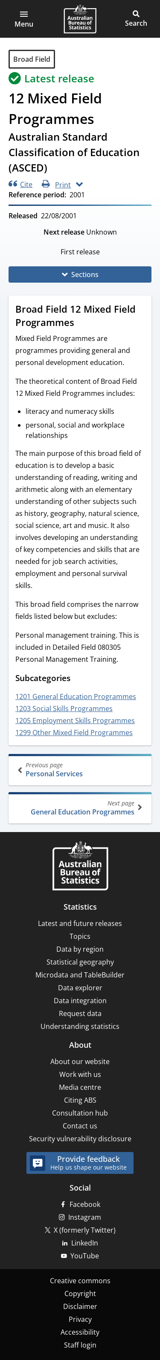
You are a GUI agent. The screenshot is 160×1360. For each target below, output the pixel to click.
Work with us (80, 1074)
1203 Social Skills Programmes (64, 708)
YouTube (84, 1255)
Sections (85, 274)
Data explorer (80, 987)
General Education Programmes (79, 808)
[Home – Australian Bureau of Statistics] (80, 867)
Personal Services (81, 769)
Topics (80, 936)
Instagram (84, 1217)
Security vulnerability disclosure (80, 1138)
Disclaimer (80, 1306)
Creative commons (80, 1280)
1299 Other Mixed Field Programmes (74, 732)
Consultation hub (80, 1113)
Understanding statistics (80, 1026)
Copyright (80, 1293)
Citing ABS (80, 1100)
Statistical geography (80, 962)
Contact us (80, 1126)
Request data (80, 1013)
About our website (80, 1061)
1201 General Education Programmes (75, 696)
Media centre (80, 1087)
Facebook (85, 1204)
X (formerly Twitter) (85, 1230)
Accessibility (80, 1332)
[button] (24, 18)
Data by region (80, 949)
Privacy (80, 1319)
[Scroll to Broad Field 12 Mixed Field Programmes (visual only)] (82, 323)
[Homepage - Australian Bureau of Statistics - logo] (80, 19)
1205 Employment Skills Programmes (75, 720)
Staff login (80, 1345)
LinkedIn (84, 1243)
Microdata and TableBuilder (80, 975)
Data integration (80, 1000)
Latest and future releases (80, 923)
